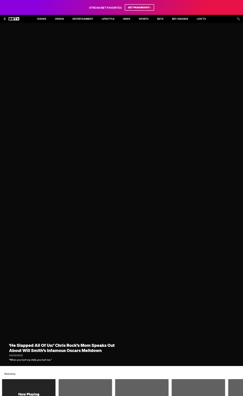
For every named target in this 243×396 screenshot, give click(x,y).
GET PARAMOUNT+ (139, 7)
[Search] (238, 18)
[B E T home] (14, 20)
